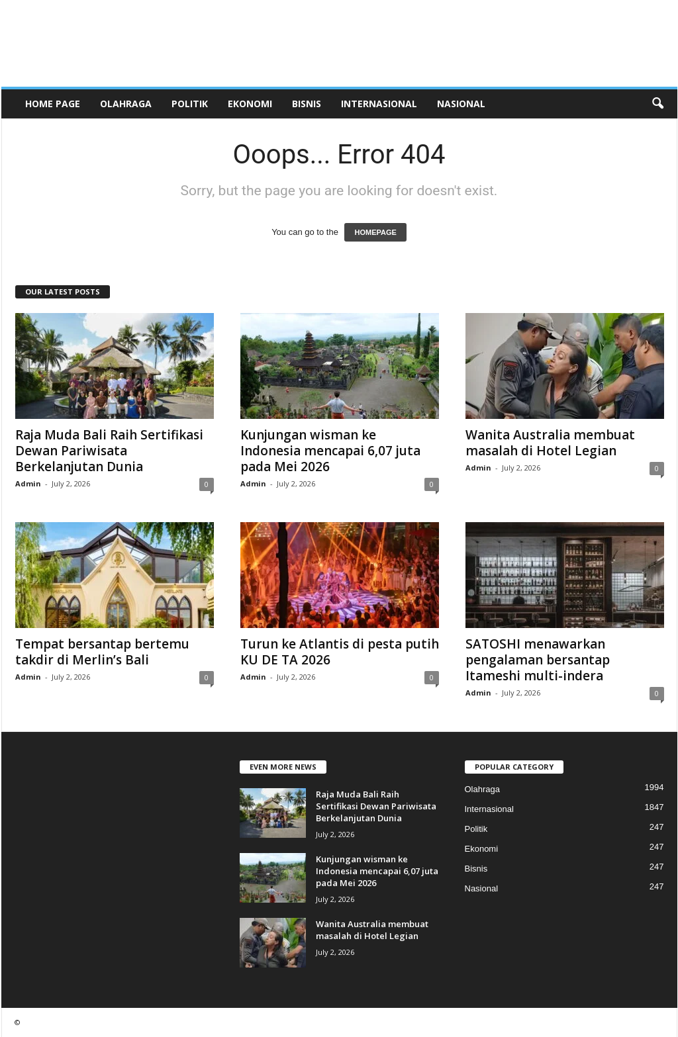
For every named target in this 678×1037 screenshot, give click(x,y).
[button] (657, 103)
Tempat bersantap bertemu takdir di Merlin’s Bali (102, 651)
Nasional (461, 103)
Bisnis (306, 103)
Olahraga (126, 103)
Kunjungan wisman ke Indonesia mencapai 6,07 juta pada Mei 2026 (330, 450)
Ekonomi (250, 103)
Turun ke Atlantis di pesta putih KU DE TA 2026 (339, 651)
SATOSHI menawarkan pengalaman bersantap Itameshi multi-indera (537, 659)
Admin (28, 483)
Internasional (379, 103)
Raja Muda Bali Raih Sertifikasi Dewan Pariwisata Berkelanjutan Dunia (109, 450)
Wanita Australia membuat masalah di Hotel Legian (550, 442)
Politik (189, 103)
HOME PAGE (52, 103)
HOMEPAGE (375, 232)
